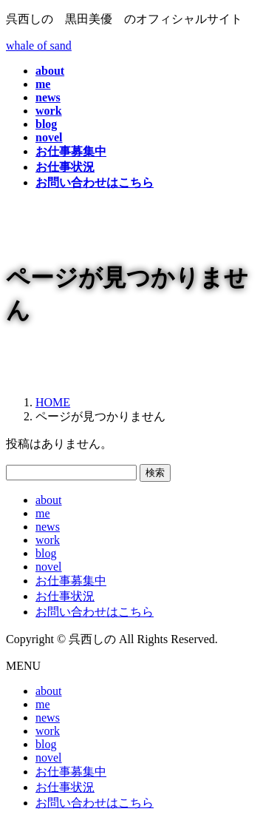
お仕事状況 (65, 596)
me (42, 513)
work (47, 540)
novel (48, 566)
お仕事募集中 (70, 580)
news (47, 526)
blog (45, 553)
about (48, 500)
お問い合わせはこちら (94, 611)
